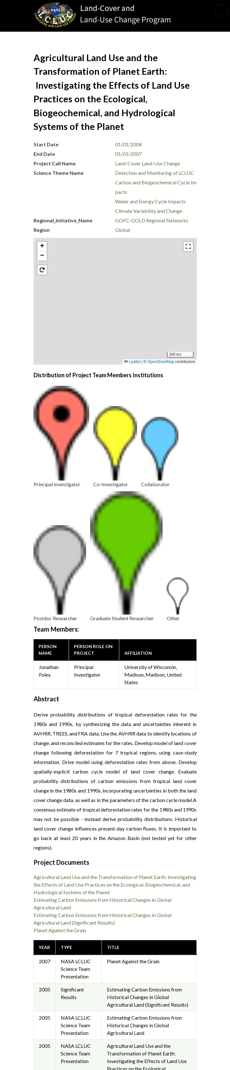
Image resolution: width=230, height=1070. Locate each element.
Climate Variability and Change (148, 211)
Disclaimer (50, 993)
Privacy (47, 965)
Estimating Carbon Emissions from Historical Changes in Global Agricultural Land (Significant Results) (147, 785)
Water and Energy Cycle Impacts (150, 201)
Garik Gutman (135, 911)
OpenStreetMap (160, 362)
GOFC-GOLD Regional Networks (151, 220)
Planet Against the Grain (60, 719)
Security (48, 979)
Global (122, 230)
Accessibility (53, 1008)
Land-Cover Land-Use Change (147, 163)
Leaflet (132, 362)
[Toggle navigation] (221, 10)
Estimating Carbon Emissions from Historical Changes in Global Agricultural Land (144, 813)
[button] (118, 306)
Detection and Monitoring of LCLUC (154, 173)
